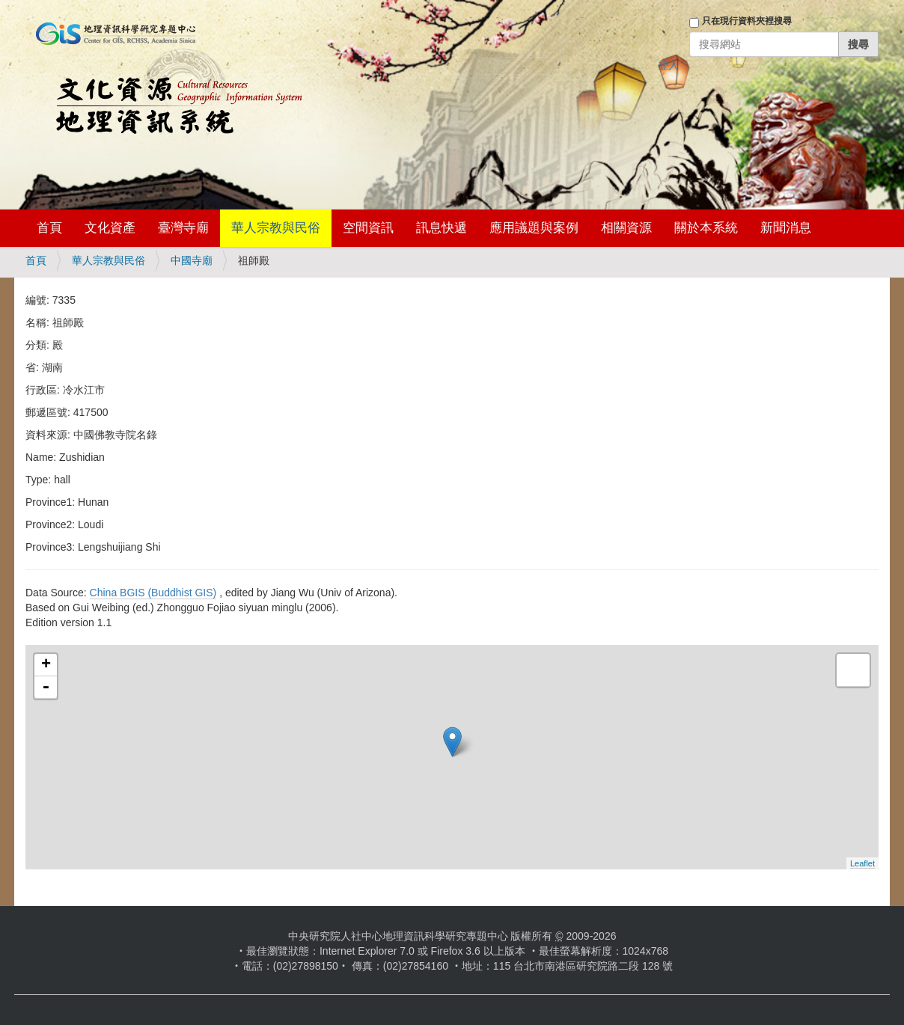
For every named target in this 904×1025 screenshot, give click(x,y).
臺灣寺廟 (183, 228)
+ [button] (46, 665)
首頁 (49, 228)
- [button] (45, 687)
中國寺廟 (192, 260)
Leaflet (862, 863)
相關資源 (626, 228)
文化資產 (110, 228)
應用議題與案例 (533, 228)
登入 (668, 65)
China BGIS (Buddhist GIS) (153, 593)
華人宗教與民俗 (275, 228)
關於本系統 (706, 228)
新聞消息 (785, 228)
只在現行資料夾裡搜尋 (747, 21)
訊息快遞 (441, 228)
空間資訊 (368, 228)
